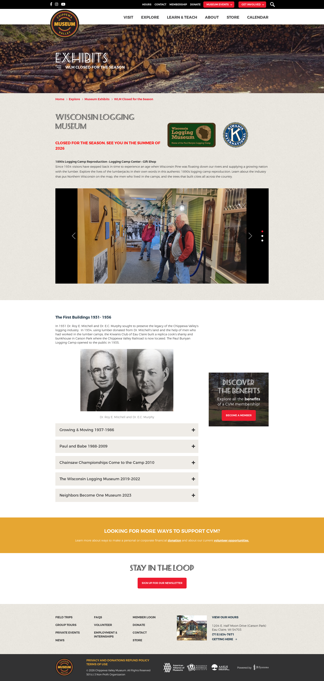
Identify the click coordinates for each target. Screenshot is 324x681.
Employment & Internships (105, 635)
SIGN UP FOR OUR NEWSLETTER (162, 583)
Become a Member (239, 415)
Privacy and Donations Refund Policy (117, 660)
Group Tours (65, 625)
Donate (195, 4)
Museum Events (217, 4)
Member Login (144, 617)
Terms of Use (97, 664)
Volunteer (103, 625)
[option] (162, 236)
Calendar (257, 17)
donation (174, 541)
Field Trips (64, 617)
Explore (150, 17)
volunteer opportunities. (231, 541)
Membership (178, 4)
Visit (128, 17)
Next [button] (250, 236)
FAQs (98, 617)
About (212, 17)
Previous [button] (74, 236)
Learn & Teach (182, 17)
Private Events (67, 633)
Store (233, 17)
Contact (160, 4)
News (59, 640)
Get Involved (251, 4)
